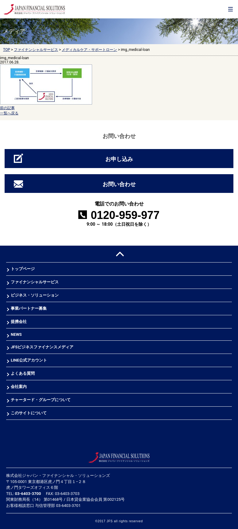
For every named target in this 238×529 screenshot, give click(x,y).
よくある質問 (23, 373)
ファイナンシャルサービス (35, 282)
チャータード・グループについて (41, 399)
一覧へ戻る (9, 113)
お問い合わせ (119, 184)
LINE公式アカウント (29, 360)
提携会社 (19, 321)
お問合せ (217, 15)
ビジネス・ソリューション (35, 295)
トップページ (23, 268)
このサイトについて (29, 413)
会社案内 (19, 386)
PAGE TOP (119, 254)
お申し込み (119, 159)
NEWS (16, 334)
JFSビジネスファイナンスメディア (42, 347)
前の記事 (7, 108)
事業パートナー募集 (29, 308)
